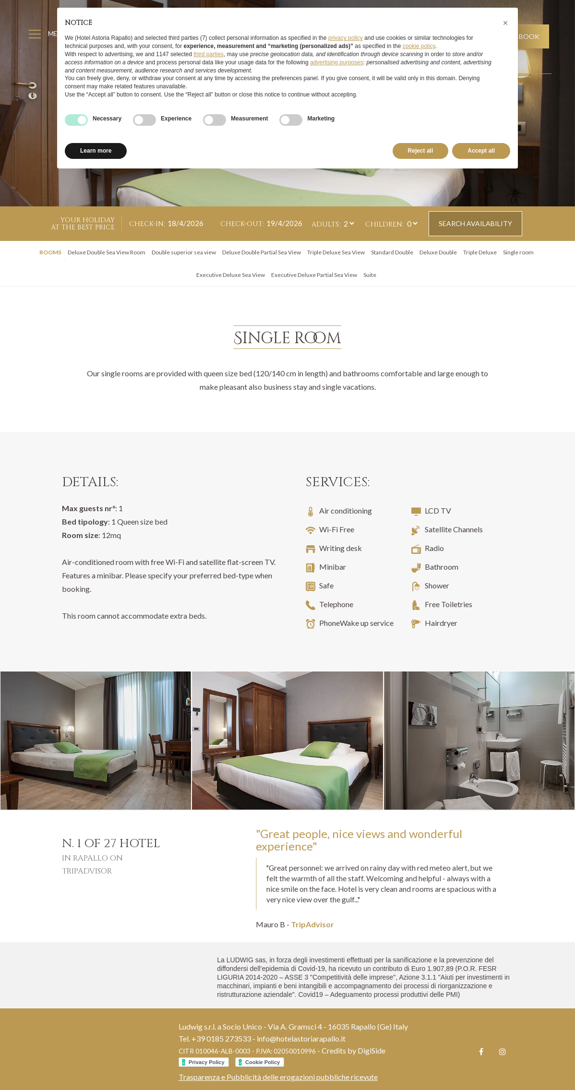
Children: (384, 224)
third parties (208, 54)
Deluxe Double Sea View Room (106, 252)
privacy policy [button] (345, 38)
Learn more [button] (95, 150)
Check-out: (242, 223)
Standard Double (392, 252)
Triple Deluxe (480, 252)
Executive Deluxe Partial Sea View (314, 274)
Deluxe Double (438, 252)
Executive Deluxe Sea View (230, 274)
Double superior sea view (184, 252)
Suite (369, 274)
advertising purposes (336, 62)
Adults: (325, 224)
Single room (518, 252)
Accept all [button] (481, 150)
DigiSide (371, 1050)
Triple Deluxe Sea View (336, 252)
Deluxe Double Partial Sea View (261, 252)
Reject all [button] (420, 150)
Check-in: (147, 223)
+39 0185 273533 (221, 1038)
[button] (505, 23)
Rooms (50, 252)
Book (528, 36)
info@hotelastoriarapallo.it (301, 1038)
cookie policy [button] (419, 46)
